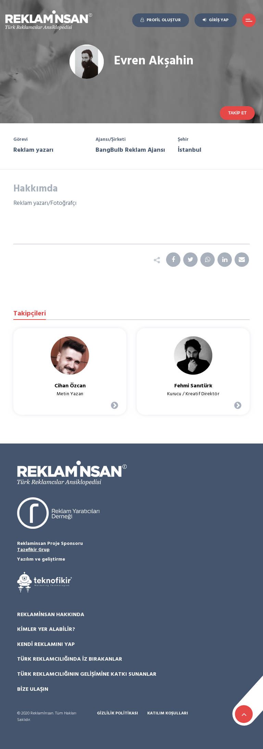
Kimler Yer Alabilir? (46, 629)
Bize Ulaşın (32, 689)
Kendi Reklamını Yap (46, 644)
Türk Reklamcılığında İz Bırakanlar (69, 659)
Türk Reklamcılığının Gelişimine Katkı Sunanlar (86, 674)
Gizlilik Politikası (117, 713)
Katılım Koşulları (167, 713)
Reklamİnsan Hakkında (50, 614)
